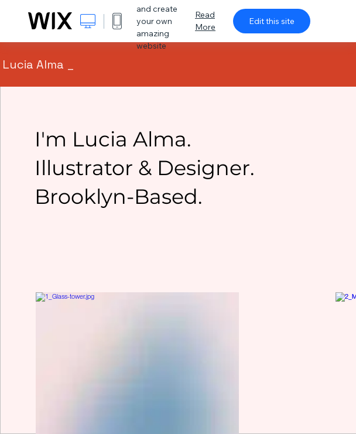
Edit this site (272, 21)
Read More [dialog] (205, 20)
